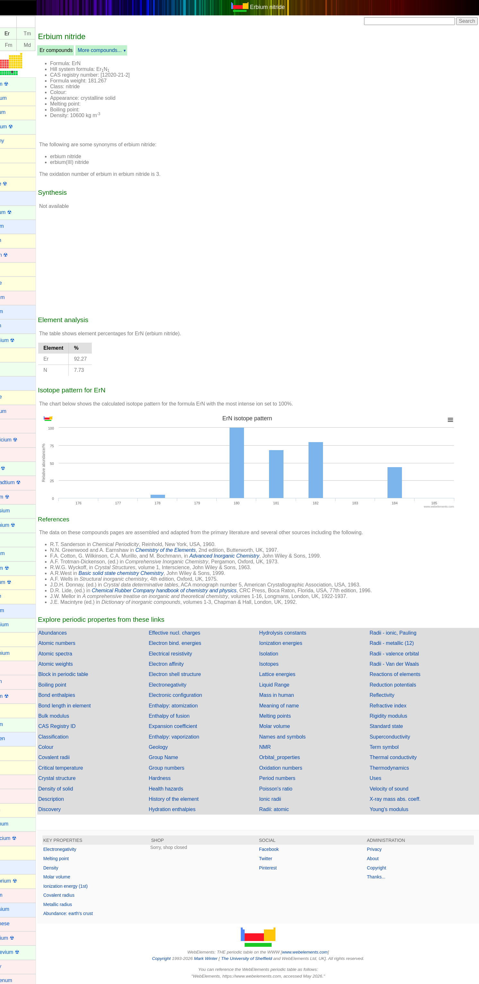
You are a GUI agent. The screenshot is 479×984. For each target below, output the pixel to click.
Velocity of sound (394, 788)
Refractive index (393, 705)
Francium (15, 610)
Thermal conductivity (398, 757)
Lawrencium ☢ (21, 838)
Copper (12, 454)
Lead (10, 852)
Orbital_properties (290, 757)
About (378, 858)
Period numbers (288, 778)
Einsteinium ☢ (20, 525)
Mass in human (287, 695)
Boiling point (74, 685)
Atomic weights (77, 664)
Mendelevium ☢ (22, 952)
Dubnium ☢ (17, 497)
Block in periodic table (85, 674)
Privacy (379, 849)
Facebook (280, 849)
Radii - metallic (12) (397, 643)
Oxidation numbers (291, 768)
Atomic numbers (78, 643)
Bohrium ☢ (17, 255)
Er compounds (77, 50)
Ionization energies (291, 643)
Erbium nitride (278, 7)
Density (72, 867)
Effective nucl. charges (191, 633)
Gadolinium (17, 624)
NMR (276, 747)
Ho (11, 33)
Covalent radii (75, 757)
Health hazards (182, 788)
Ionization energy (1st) (87, 886)
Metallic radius (79, 904)
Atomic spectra (77, 653)
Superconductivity (395, 737)
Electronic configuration (191, 695)
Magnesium (17, 909)
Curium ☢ (15, 468)
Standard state (391, 726)
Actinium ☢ (17, 84)
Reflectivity (387, 695)
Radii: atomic (285, 809)
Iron (8, 795)
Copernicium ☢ (21, 439)
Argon (11, 155)
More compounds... (122, 50)
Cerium (12, 368)
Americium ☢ (19, 126)
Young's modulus (394, 809)
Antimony (15, 140)
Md (49, 45)
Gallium (13, 638)
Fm (30, 45)
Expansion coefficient (189, 726)
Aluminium (16, 98)
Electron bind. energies (191, 643)
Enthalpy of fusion (185, 716)
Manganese (17, 923)
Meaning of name (290, 705)
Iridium (12, 781)
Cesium (13, 382)
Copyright (382, 867)
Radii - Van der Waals (399, 664)
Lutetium (14, 895)
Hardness (176, 778)
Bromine (14, 283)
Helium (12, 710)
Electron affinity (182, 664)
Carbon (12, 354)
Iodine (11, 767)
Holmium (14, 724)
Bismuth (13, 240)
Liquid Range (285, 685)
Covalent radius (80, 895)
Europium (15, 553)
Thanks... (381, 876)
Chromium (16, 411)
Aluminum (15, 112)
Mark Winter (216, 958)
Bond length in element (86, 705)
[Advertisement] (317, 96)
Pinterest (279, 867)
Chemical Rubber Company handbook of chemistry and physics (186, 590)
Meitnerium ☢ (20, 938)
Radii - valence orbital (399, 653)
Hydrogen (15, 738)
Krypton (13, 809)
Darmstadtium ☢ (23, 482)
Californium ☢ (20, 340)
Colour (67, 747)
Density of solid (77, 788)
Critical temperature (82, 768)
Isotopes (279, 664)
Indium (12, 752)
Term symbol (389, 747)
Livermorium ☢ (21, 881)
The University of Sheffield (258, 958)
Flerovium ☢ (18, 582)
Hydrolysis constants (293, 633)
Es (12, 45)
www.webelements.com (316, 952)
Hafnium (14, 681)
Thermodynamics (394, 768)
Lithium (12, 866)
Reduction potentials (398, 685)
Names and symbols (293, 737)
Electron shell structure (191, 674)
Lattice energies (288, 674)
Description (73, 799)
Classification (75, 737)
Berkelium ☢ (18, 212)
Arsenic (13, 169)
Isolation (279, 653)
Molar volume (285, 726)
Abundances (74, 633)
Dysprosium (17, 510)
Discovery (71, 809)
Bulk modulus (75, 716)
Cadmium (15, 297)
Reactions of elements (400, 674)
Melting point (78, 858)
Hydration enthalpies (188, 809)
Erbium (12, 539)
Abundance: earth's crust (90, 913)
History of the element (190, 799)
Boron (11, 268)
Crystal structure (78, 778)
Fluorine (13, 596)
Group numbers (183, 768)
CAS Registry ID (78, 726)
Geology (174, 747)
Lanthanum (17, 823)
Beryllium (15, 226)
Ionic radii (281, 799)
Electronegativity (184, 685)
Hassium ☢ (17, 696)
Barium (12, 197)
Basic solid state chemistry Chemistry (143, 573)
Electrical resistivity (186, 653)
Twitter (276, 858)
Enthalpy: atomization (189, 705)
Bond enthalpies (78, 695)
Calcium (13, 325)
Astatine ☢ (16, 183)
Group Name (180, 757)
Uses (381, 778)
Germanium (17, 653)
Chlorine (14, 396)
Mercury (13, 966)
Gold (9, 667)
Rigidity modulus (394, 716)
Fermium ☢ (17, 568)
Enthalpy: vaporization (190, 737)
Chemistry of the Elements (187, 550)
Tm (49, 33)
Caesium (14, 311)
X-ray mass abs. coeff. (400, 799)
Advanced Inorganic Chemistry (246, 556)
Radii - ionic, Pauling (398, 633)
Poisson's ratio (286, 788)
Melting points (286, 716)
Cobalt (11, 425)
